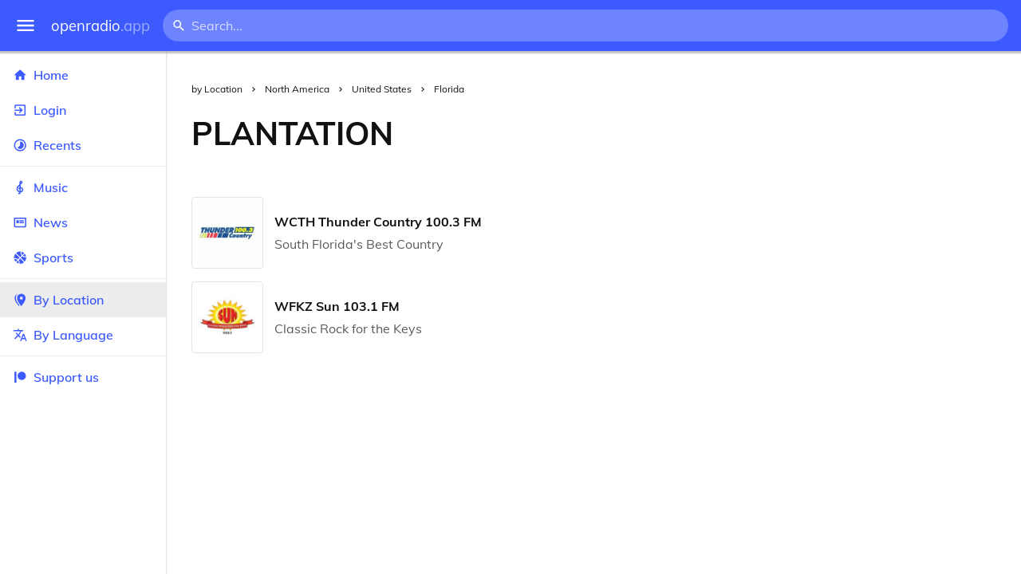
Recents (83, 145)
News (83, 222)
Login (83, 110)
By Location (83, 299)
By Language (83, 334)
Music (83, 187)
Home (83, 74)
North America (297, 89)
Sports (83, 257)
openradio (100, 26)
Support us (56, 377)
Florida (449, 89)
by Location (216, 89)
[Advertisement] (719, 133)
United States (382, 89)
